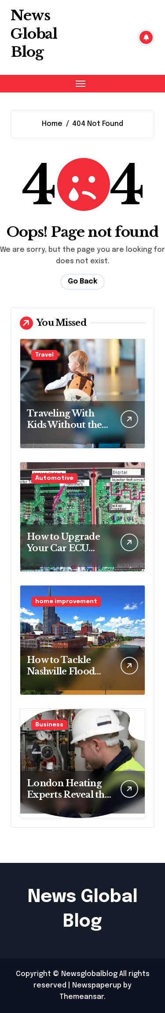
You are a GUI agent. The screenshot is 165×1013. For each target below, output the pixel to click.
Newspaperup (96, 985)
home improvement (66, 601)
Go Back (82, 281)
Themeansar (81, 997)
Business (49, 725)
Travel (44, 355)
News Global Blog (34, 34)
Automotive (54, 478)
